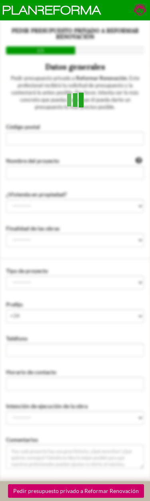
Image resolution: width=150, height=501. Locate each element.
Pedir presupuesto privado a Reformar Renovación (76, 490)
